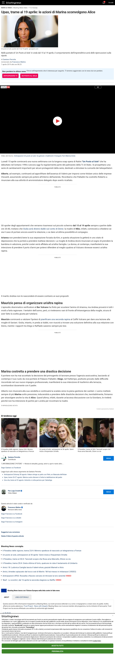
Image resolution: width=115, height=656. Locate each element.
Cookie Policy (97, 641)
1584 (18, 621)
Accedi (110, 3)
